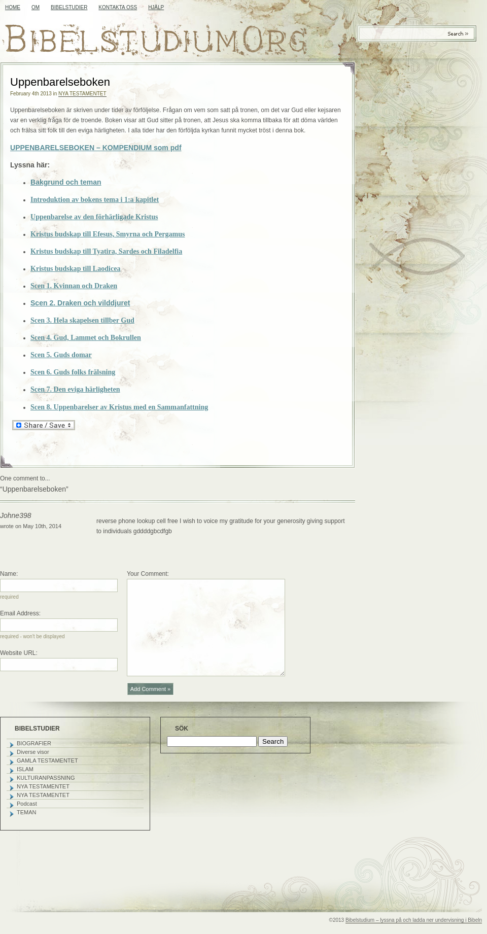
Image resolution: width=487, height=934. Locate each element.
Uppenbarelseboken (60, 82)
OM (35, 7)
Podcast (27, 804)
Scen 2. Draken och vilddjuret (80, 303)
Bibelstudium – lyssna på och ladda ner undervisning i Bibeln (413, 920)
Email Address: (20, 613)
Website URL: (19, 652)
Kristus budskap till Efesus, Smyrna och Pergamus (107, 234)
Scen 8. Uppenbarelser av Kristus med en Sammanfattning (119, 407)
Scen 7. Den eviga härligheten (75, 389)
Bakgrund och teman (65, 182)
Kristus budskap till (106, 251)
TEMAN (27, 812)
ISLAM (25, 769)
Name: (9, 573)
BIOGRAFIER (34, 743)
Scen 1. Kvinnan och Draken (73, 286)
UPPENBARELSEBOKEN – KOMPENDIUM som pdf (96, 148)
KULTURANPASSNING (46, 778)
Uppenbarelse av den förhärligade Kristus (94, 217)
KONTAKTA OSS (117, 7)
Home (12, 7)
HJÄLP (156, 7)
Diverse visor (33, 752)
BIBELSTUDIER (69, 7)
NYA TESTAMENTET (82, 93)
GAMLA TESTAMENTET (47, 760)
